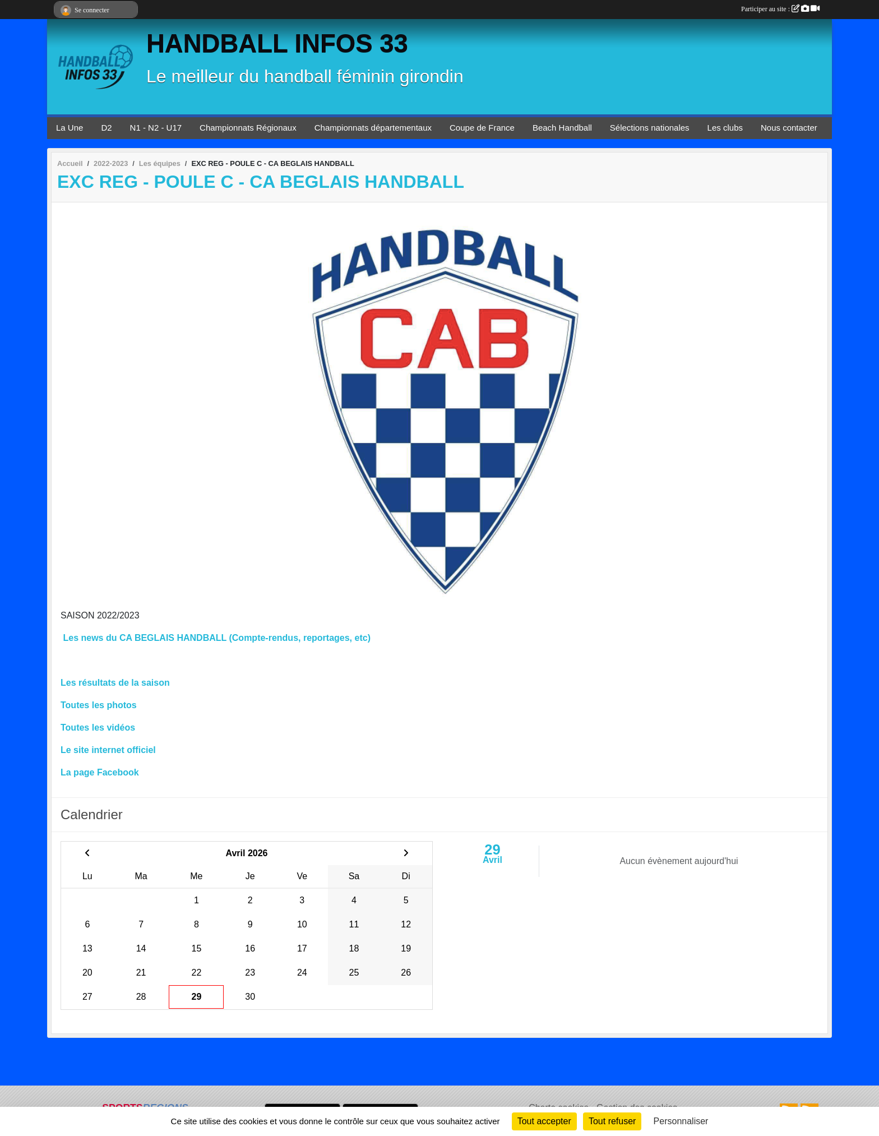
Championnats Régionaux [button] (248, 127)
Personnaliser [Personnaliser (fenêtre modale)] (681, 1121)
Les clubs (725, 127)
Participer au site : (780, 9)
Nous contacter (789, 127)
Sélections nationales (650, 127)
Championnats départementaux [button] (373, 127)
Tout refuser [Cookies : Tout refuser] (612, 1121)
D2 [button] (106, 127)
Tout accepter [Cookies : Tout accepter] (544, 1121)
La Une (69, 127)
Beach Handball (562, 127)
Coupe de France (482, 127)
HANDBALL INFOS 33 (277, 43)
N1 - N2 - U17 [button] (156, 127)
